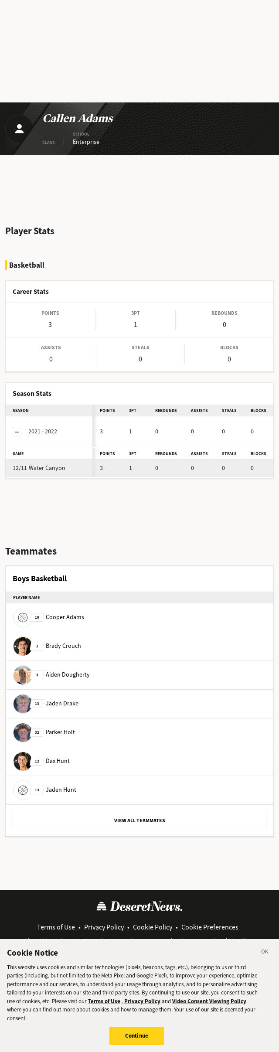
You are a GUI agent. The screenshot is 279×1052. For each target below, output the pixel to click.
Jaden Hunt (44, 789)
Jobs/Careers (183, 941)
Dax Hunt (41, 760)
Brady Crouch (47, 645)
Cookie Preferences (209, 927)
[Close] (265, 962)
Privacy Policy (104, 927)
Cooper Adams (48, 617)
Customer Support (127, 941)
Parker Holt (44, 732)
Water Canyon (39, 468)
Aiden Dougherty (51, 674)
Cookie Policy (152, 927)
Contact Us (75, 941)
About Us (37, 941)
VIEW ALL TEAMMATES (139, 820)
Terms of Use (56, 927)
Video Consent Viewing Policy (209, 1010)
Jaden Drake (45, 703)
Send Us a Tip (232, 941)
